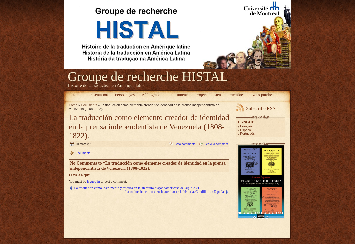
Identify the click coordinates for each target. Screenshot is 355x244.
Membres (237, 95)
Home (76, 95)
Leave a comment (216, 144)
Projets (200, 95)
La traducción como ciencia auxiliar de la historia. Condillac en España (174, 192)
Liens (218, 95)
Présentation (98, 95)
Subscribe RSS (260, 108)
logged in (93, 181)
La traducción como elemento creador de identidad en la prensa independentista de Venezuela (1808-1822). (149, 126)
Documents (180, 95)
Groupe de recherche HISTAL (148, 76)
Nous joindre (261, 95)
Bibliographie (152, 95)
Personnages (125, 95)
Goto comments (185, 144)
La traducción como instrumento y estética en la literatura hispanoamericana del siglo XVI (136, 188)
